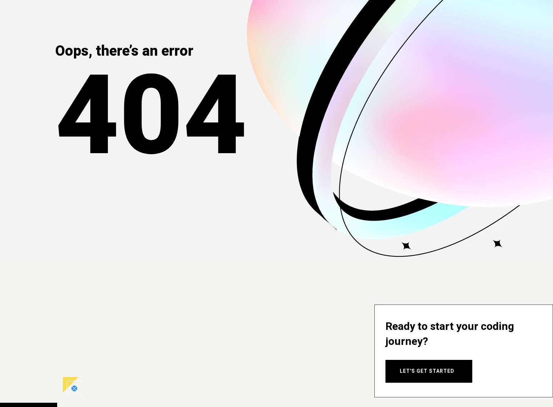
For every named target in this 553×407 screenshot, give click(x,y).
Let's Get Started (427, 371)
